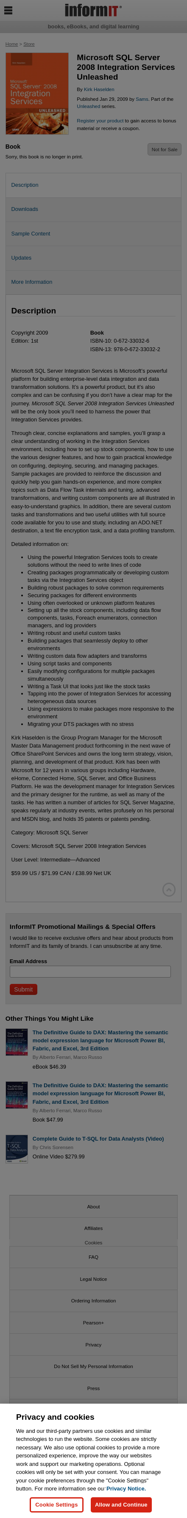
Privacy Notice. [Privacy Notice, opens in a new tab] (126, 1488)
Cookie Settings (56, 1504)
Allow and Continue (121, 1504)
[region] (93, 1461)
